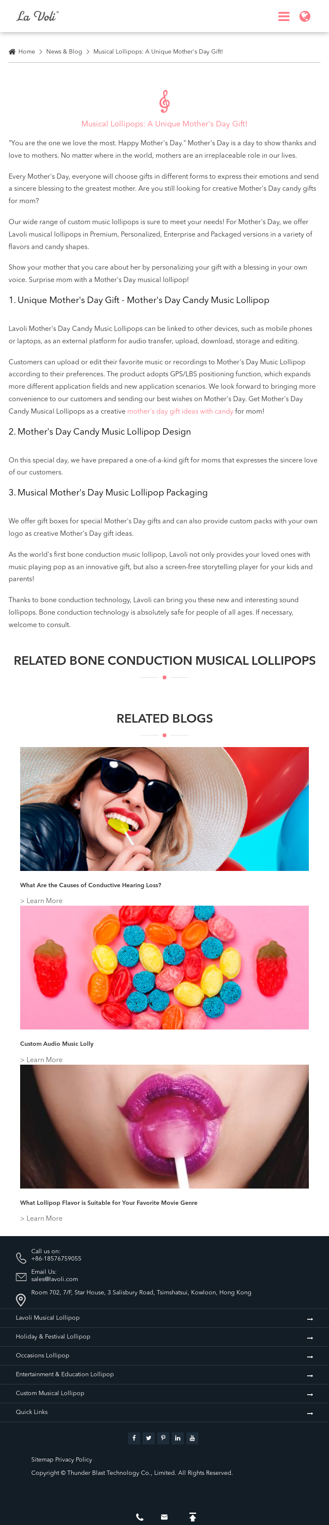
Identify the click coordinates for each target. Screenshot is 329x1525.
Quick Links (32, 1412)
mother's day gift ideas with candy (180, 411)
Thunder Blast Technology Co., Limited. (121, 1473)
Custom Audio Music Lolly (56, 1044)
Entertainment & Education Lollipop (65, 1375)
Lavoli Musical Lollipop (48, 1318)
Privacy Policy (73, 1460)
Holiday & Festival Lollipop (53, 1337)
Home (26, 52)
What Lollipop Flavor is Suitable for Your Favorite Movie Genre (108, 1203)
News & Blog (64, 52)
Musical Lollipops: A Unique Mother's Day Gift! (158, 52)
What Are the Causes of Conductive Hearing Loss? (90, 886)
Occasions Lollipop (42, 1356)
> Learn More (41, 901)
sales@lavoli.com (54, 1279)
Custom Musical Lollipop (50, 1393)
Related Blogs (165, 724)
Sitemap (42, 1460)
